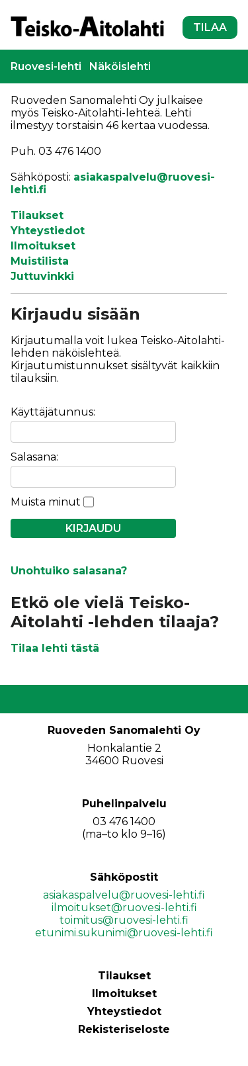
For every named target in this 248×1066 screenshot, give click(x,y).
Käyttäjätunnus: (53, 412)
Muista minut (46, 502)
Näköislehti (120, 66)
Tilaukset (37, 215)
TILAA (210, 27)
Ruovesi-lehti (46, 66)
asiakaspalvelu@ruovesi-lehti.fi (124, 895)
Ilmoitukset (43, 246)
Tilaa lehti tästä (55, 648)
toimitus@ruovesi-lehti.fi (124, 920)
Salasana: (34, 457)
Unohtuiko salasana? (69, 570)
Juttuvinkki (42, 276)
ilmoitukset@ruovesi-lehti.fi (124, 907)
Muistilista (40, 261)
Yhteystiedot (48, 230)
